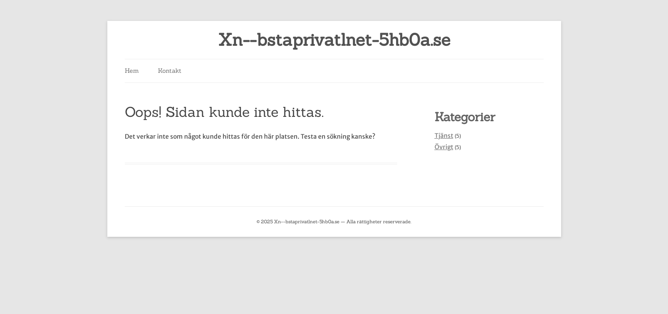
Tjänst (444, 136)
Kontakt (170, 71)
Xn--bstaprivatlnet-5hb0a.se (334, 39)
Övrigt (444, 147)
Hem (132, 71)
